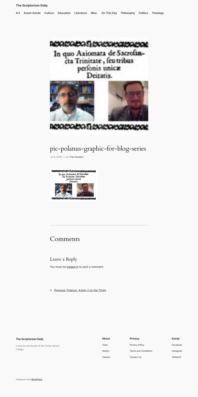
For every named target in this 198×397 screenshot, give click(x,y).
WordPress (36, 379)
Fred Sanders (76, 157)
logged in (72, 266)
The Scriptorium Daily (32, 5)
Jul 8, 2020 (56, 157)
